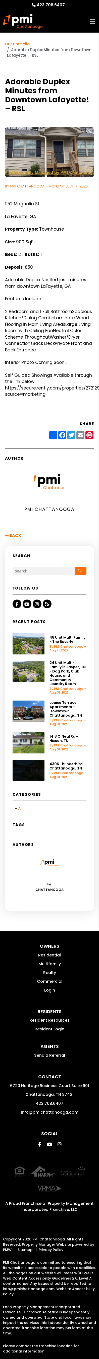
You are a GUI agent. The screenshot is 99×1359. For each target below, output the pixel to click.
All (20, 808)
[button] (17, 604)
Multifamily (49, 964)
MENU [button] (92, 21)
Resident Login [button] (49, 1029)
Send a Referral (49, 1055)
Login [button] (49, 990)
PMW (7, 1249)
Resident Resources (49, 1020)
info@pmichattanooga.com (49, 1112)
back (13, 535)
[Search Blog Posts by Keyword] (44, 571)
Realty (49, 973)
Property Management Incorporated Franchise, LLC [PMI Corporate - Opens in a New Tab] (57, 1206)
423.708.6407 (51, 5)
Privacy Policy (51, 1249)
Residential (49, 955)
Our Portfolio (17, 44)
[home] (23, 21)
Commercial (49, 981)
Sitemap (25, 1249)
